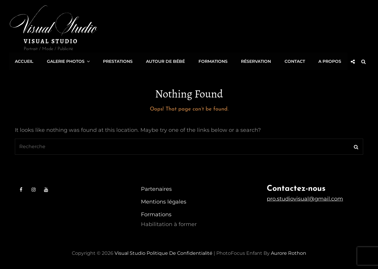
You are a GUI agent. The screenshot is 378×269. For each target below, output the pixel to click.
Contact (293, 61)
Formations (212, 61)
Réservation (255, 61)
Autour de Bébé (164, 61)
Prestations (117, 61)
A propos (328, 61)
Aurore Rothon (288, 252)
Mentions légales (163, 201)
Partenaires (156, 188)
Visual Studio (51, 41)
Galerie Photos (68, 61)
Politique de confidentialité (179, 252)
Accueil (24, 61)
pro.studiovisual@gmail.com (305, 198)
